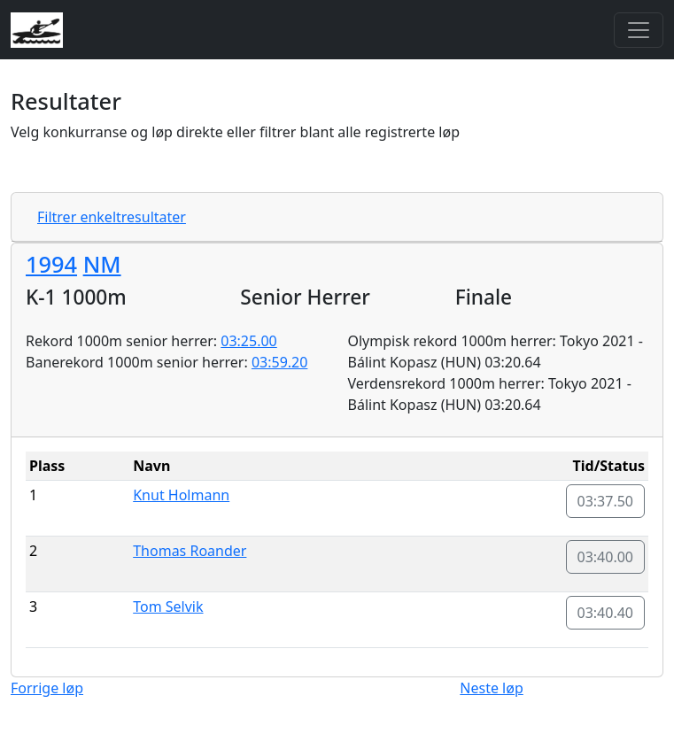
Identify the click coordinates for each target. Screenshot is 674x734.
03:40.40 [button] (605, 612)
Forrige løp (47, 688)
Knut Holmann (181, 495)
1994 (51, 264)
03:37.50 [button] (605, 501)
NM (102, 264)
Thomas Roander (189, 550)
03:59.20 (280, 362)
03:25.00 (249, 341)
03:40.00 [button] (605, 557)
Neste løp (491, 688)
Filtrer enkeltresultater (111, 217)
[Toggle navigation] (638, 30)
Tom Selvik (168, 606)
